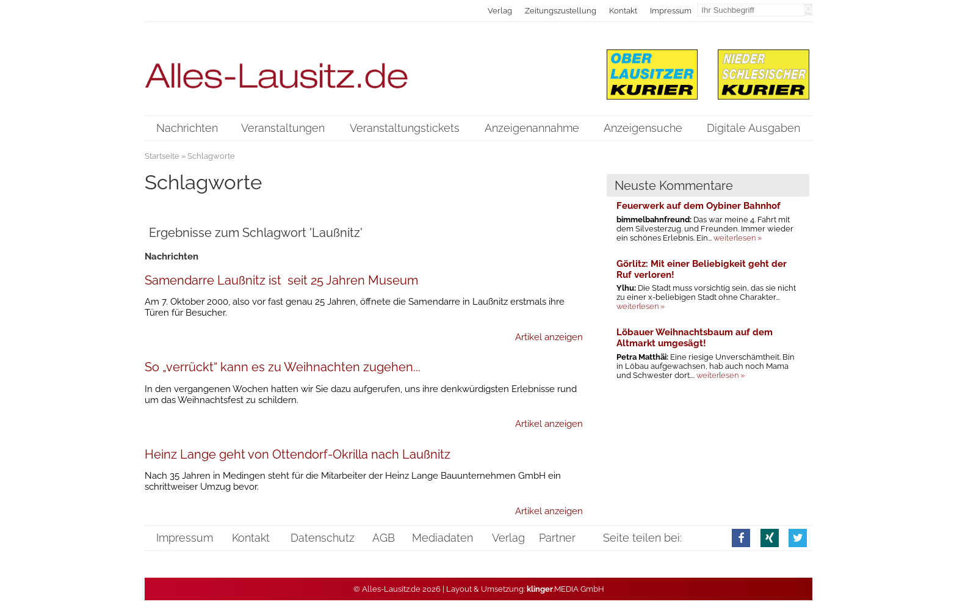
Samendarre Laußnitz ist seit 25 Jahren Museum (281, 280)
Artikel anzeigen (549, 337)
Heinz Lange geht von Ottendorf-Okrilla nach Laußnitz (297, 454)
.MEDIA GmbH (565, 589)
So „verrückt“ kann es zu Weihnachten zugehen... (283, 367)
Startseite (162, 156)
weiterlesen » (737, 237)
